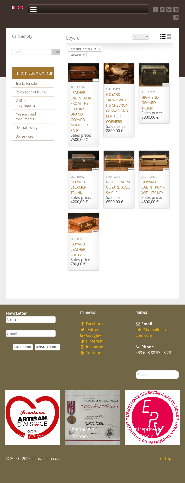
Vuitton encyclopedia (25, 103)
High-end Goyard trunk (150, 102)
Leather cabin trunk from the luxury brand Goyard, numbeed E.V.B (82, 112)
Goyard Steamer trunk (78, 187)
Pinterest (91, 341)
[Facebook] (155, 9)
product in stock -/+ (83, 49)
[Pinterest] (175, 9)
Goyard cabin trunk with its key (153, 187)
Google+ (90, 335)
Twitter (89, 329)
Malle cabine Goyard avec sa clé (118, 187)
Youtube (90, 352)
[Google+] (169, 9)
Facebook (91, 324)
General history (27, 127)
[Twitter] (162, 9)
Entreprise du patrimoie (147, 432)
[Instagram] (175, 17)
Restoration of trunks (31, 92)
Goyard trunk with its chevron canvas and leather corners (117, 108)
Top (165, 458)
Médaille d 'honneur (83, 432)
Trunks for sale (26, 83)
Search (58, 52)
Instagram (92, 347)
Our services (24, 136)
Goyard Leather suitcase (78, 249)
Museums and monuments (26, 116)
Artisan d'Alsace (29, 436)
